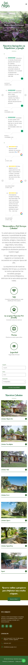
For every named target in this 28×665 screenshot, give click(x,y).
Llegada (4, 364)
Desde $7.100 (22, 494)
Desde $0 (23, 418)
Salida (3, 371)
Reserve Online (14, 599)
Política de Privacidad (20, 661)
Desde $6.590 (22, 469)
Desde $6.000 (22, 570)
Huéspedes (5, 378)
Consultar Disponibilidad (14, 387)
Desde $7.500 (22, 443)
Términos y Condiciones (8, 661)
